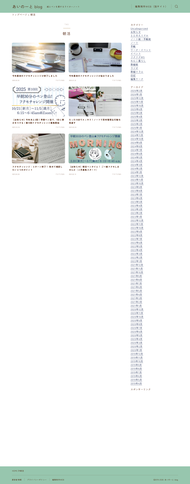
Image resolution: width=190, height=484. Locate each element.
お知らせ (136, 32)
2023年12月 (137, 176)
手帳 (133, 46)
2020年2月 (136, 346)
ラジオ (134, 68)
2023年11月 (137, 179)
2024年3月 (136, 164)
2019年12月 (137, 353)
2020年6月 (136, 331)
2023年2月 (136, 213)
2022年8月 (136, 235)
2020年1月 (136, 350)
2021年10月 (137, 272)
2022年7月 (136, 239)
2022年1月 (136, 261)
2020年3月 (136, 342)
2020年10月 (137, 316)
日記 (133, 75)
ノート (134, 42)
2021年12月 (137, 265)
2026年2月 (136, 90)
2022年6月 (136, 242)
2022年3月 (136, 253)
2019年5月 (136, 379)
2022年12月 (137, 220)
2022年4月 (136, 250)
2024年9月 (136, 142)
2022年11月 (137, 224)
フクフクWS (138, 57)
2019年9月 (136, 365)
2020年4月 (136, 339)
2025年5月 (136, 113)
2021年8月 (136, 279)
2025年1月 (136, 127)
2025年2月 (136, 124)
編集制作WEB (58, 479)
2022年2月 (136, 257)
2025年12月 (137, 98)
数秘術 (134, 64)
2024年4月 (136, 161)
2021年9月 (136, 276)
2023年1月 (136, 216)
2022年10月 (137, 227)
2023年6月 (136, 198)
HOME (15, 470)
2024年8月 (136, 146)
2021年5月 (136, 290)
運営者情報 (17, 479)
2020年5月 (136, 335)
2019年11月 (137, 357)
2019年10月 (137, 361)
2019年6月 (136, 376)
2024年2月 (136, 168)
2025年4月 (136, 116)
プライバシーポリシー (37, 479)
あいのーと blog (27, 6)
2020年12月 (137, 309)
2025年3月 (136, 120)
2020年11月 (137, 313)
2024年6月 (136, 153)
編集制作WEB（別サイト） (151, 6)
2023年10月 (137, 183)
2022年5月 (136, 246)
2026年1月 (136, 94)
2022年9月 (136, 231)
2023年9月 (136, 187)
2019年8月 (136, 368)
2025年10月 (137, 105)
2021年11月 (137, 268)
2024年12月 (137, 131)
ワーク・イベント (141, 50)
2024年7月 (136, 150)
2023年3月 (136, 209)
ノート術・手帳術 (141, 39)
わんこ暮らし (138, 60)
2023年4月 (136, 205)
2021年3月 (136, 298)
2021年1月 (136, 305)
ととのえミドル (139, 35)
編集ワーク (137, 79)
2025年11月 (137, 101)
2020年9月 (136, 320)
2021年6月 (136, 287)
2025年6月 (136, 109)
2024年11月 (137, 135)
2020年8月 (136, 324)
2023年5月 (136, 202)
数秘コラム (137, 71)
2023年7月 (136, 194)
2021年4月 (136, 294)
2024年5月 (136, 157)
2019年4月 (136, 383)
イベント (136, 53)
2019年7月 (136, 372)
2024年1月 (136, 172)
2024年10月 (137, 139)
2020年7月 (136, 328)
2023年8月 (136, 190)
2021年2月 (136, 302)
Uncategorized (139, 28)
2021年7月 (136, 283)
